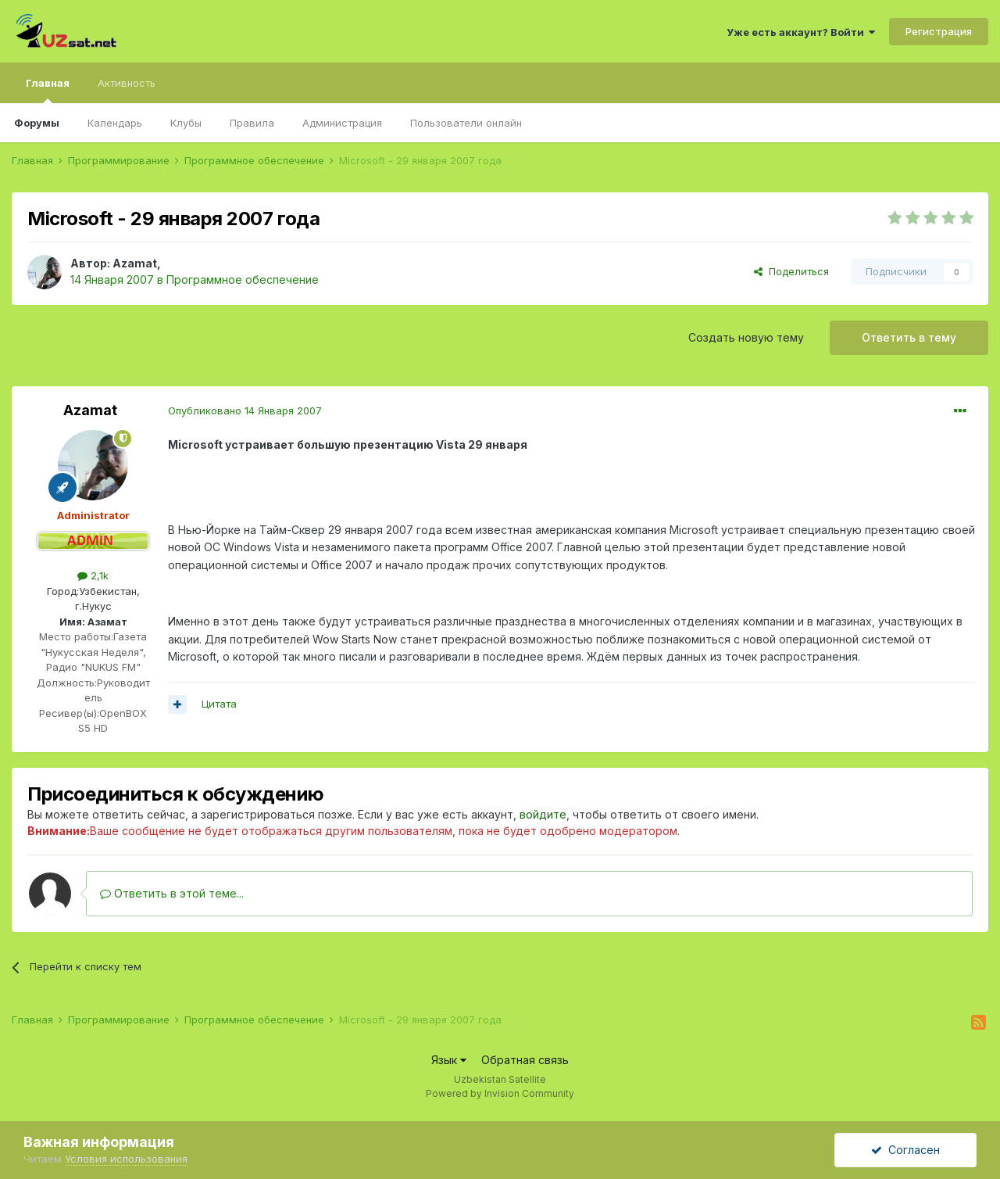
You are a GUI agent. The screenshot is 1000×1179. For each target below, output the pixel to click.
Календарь (115, 122)
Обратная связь (525, 1059)
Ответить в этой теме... (172, 893)
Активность (126, 83)
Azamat (134, 263)
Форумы (36, 122)
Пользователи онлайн (466, 122)
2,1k (93, 575)
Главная (48, 90)
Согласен (905, 1149)
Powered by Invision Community (500, 1093)
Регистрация (938, 31)
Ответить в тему (909, 337)
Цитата (219, 703)
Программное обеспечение (242, 279)
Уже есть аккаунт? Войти (801, 32)
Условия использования (126, 1158)
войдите (543, 814)
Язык (448, 1059)
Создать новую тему (746, 337)
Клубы (186, 122)
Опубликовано (245, 410)
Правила (252, 122)
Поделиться (791, 271)
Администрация (342, 122)
